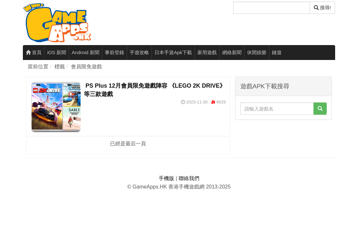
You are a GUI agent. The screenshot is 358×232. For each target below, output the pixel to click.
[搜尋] (271, 8)
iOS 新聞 (56, 52)
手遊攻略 (139, 52)
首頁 (34, 52)
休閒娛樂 (256, 52)
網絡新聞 (232, 52)
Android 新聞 (85, 52)
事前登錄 (114, 52)
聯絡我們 (189, 178)
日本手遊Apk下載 (173, 52)
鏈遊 (277, 52)
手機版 (166, 178)
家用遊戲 (207, 52)
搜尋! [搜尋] (322, 7)
